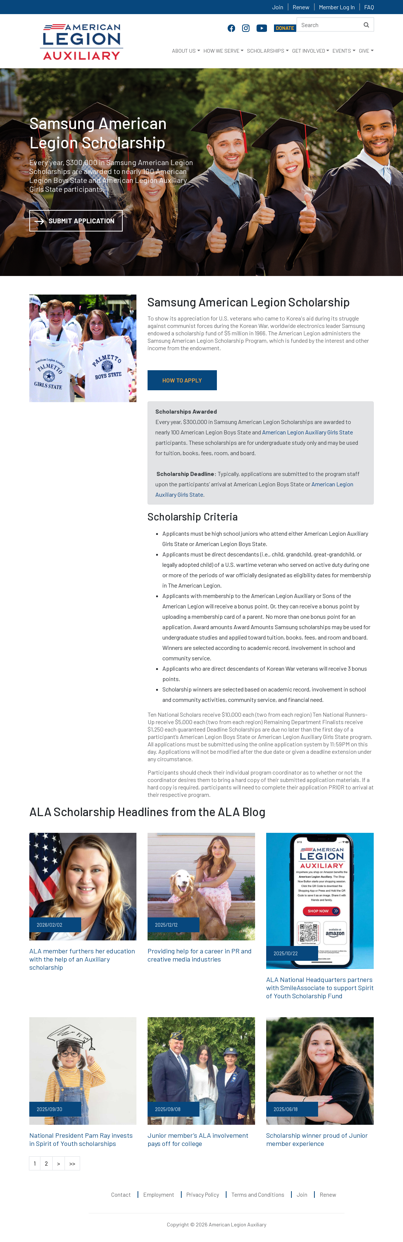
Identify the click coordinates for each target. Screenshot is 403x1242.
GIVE (364, 50)
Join (277, 6)
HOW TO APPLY (182, 380)
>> (72, 1162)
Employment (158, 1193)
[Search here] (335, 24)
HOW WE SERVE (222, 50)
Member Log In (337, 6)
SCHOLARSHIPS (265, 50)
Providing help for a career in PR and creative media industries (199, 955)
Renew (301, 6)
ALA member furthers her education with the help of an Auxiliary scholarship (81, 959)
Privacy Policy (202, 1193)
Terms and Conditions (257, 1193)
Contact (121, 1193)
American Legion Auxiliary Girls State (307, 432)
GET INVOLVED (308, 50)
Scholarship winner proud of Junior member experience (316, 1139)
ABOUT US (184, 50)
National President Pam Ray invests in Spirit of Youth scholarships (83, 1139)
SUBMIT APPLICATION (74, 221)
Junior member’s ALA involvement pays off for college (196, 1139)
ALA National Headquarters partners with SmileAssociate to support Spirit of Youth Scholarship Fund (318, 987)
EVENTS (342, 50)
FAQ (369, 6)
